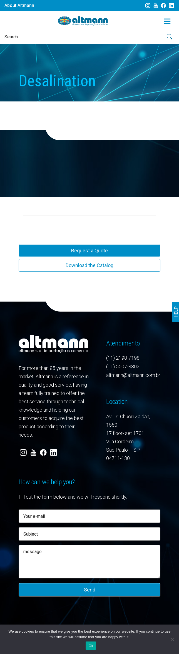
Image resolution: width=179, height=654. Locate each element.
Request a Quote (89, 250)
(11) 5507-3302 (123, 366)
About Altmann (19, 5)
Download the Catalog (89, 265)
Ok (90, 646)
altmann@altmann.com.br (133, 375)
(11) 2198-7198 (123, 358)
